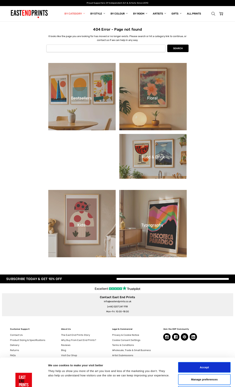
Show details (192, 379)
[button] (213, 13)
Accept (204, 338)
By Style (97, 13)
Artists (159, 13)
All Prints (194, 13)
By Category (74, 13)
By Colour (119, 13)
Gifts (176, 13)
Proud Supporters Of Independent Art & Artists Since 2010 (117, 3)
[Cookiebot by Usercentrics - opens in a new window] (24, 380)
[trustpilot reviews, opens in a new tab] (117, 288)
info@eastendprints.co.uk (117, 301)
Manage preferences (204, 351)
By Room (140, 13)
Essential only (204, 362)
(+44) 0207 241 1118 (117, 306)
